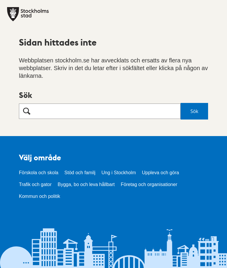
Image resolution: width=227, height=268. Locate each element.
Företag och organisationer (149, 184)
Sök (25, 95)
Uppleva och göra (160, 172)
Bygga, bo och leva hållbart (86, 184)
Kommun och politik (39, 196)
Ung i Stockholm (118, 172)
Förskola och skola (38, 172)
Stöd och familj (79, 172)
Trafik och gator (35, 184)
